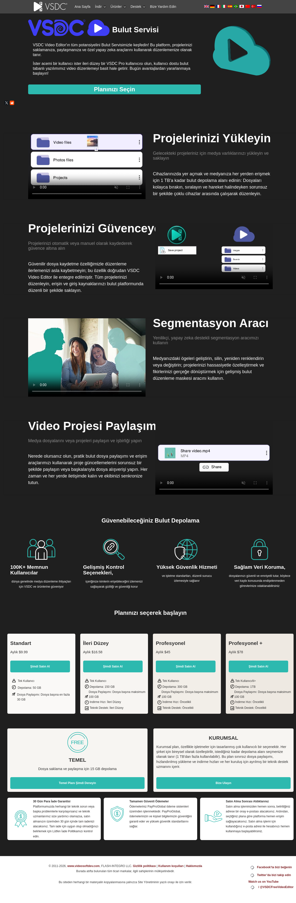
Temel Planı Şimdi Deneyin (77, 783)
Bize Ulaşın (223, 783)
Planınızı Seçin (114, 89)
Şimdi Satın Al (40, 666)
